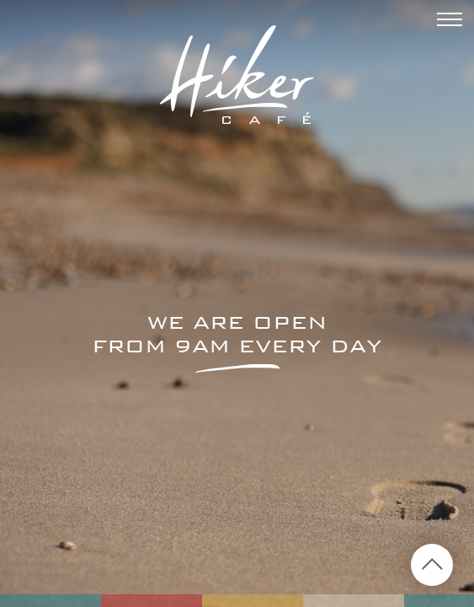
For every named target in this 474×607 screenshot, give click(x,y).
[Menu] (449, 22)
